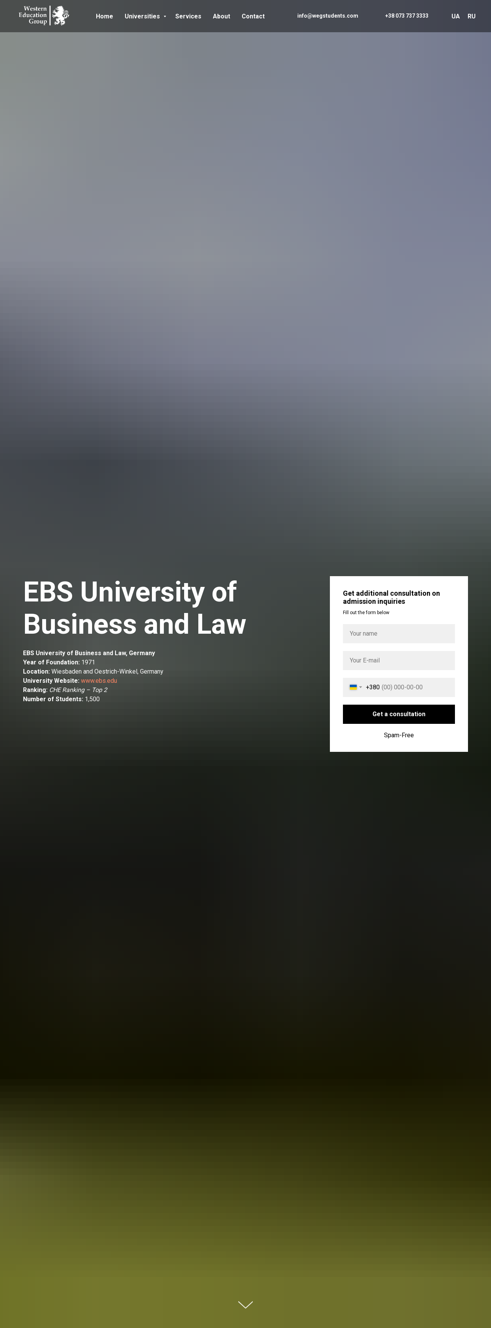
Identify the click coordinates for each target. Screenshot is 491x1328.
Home (104, 16)
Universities (143, 16)
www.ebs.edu (99, 680)
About (221, 16)
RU (472, 16)
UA (455, 16)
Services (188, 16)
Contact (253, 16)
